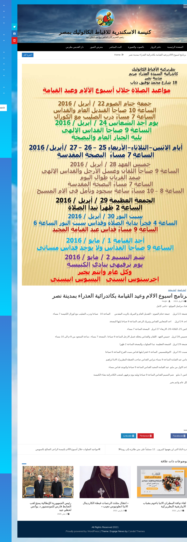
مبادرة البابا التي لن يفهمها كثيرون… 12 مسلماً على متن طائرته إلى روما (143, 449)
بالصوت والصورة (124, 46)
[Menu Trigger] (174, 6)
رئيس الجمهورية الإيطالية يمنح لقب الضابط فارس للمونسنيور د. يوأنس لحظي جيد (39, 506)
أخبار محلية (161, 290)
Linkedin (117, 435)
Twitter (151, 435)
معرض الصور (84, 46)
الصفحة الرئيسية (164, 46)
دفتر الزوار (144, 46)
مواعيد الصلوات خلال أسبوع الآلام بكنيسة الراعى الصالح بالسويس (55, 449)
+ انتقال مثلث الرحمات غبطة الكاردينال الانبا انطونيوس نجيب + (94, 505)
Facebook (167, 435)
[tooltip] (3, 26)
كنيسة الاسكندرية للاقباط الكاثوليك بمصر (93, 32)
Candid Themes (125, 531)
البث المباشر (104, 46)
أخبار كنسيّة (170, 290)
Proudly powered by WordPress (71, 531)
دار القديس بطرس (63, 46)
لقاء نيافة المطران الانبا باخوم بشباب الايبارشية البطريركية (152, 505)
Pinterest (134, 435)
